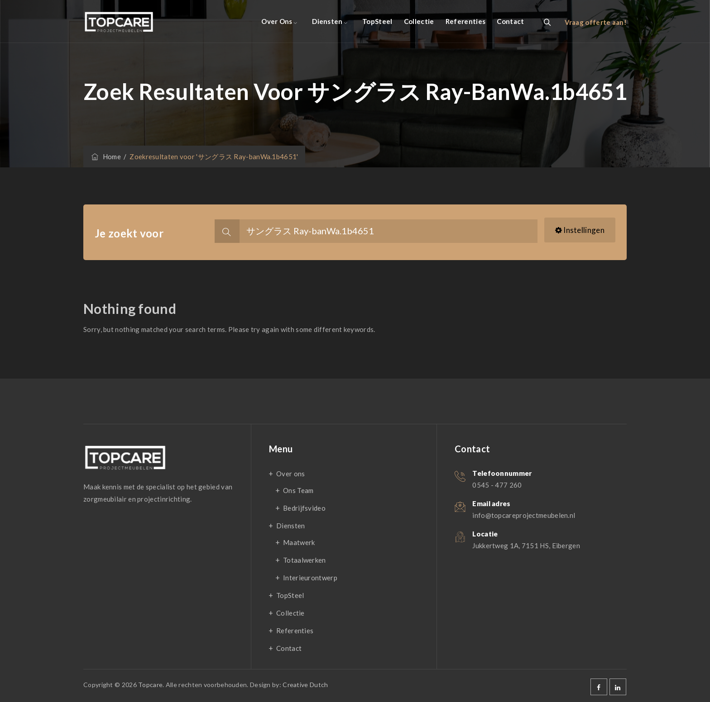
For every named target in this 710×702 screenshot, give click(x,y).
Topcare (150, 684)
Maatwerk (299, 542)
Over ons (276, 21)
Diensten (327, 21)
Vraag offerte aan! (596, 22)
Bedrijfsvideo (304, 508)
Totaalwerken (304, 560)
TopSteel (377, 21)
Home (105, 156)
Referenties (465, 21)
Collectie (419, 21)
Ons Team (298, 490)
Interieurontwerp (310, 578)
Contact (510, 21)
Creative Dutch (305, 684)
